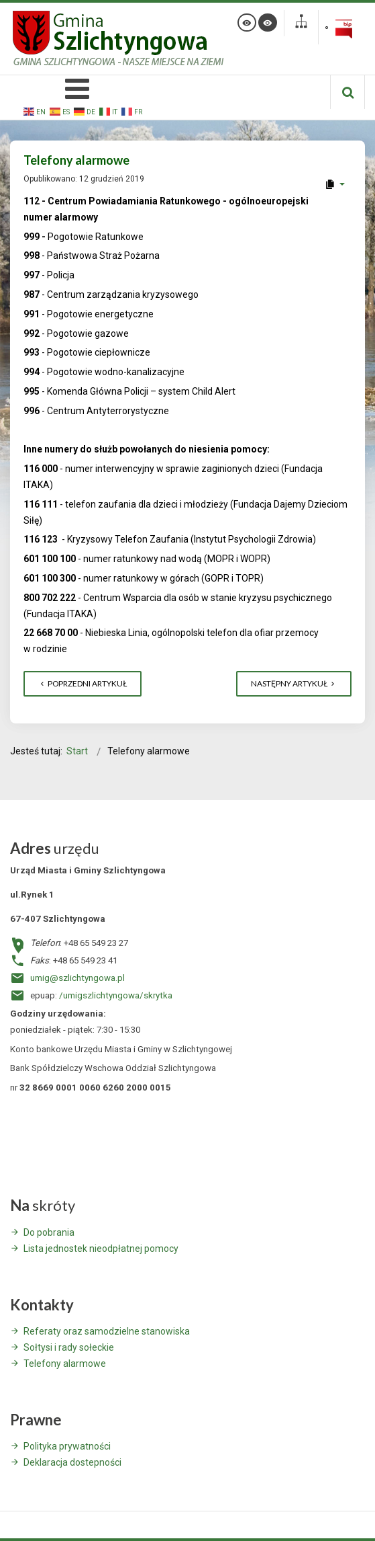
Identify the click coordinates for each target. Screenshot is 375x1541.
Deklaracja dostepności (72, 1462)
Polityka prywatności (67, 1446)
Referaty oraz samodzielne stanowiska (106, 1331)
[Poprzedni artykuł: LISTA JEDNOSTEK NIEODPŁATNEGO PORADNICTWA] (82, 684)
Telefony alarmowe (64, 1363)
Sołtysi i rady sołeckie (68, 1347)
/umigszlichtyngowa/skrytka (115, 995)
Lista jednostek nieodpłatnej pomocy (100, 1248)
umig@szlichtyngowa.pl (77, 978)
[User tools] (334, 184)
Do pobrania (48, 1232)
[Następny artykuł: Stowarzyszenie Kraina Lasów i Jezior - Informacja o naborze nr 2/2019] (294, 684)
